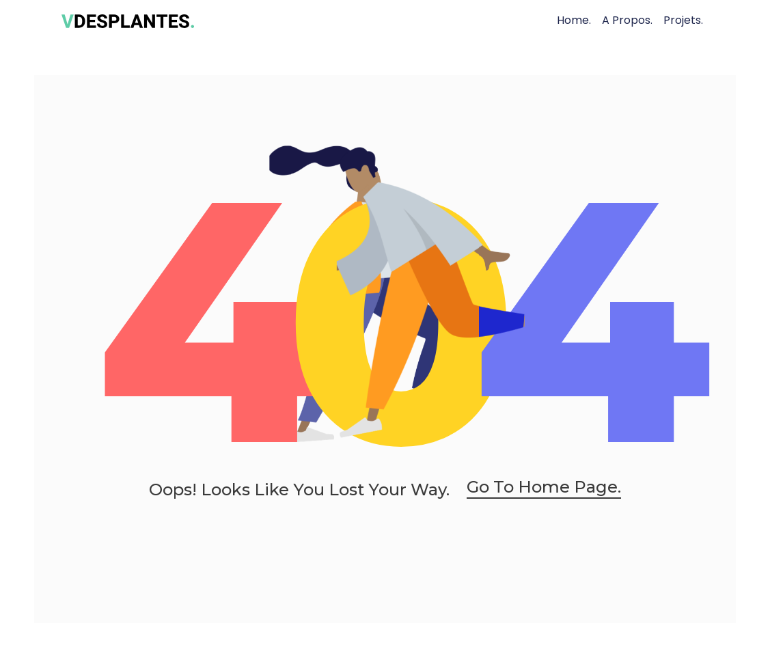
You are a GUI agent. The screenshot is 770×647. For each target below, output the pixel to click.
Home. (574, 20)
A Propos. (627, 20)
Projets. (683, 20)
